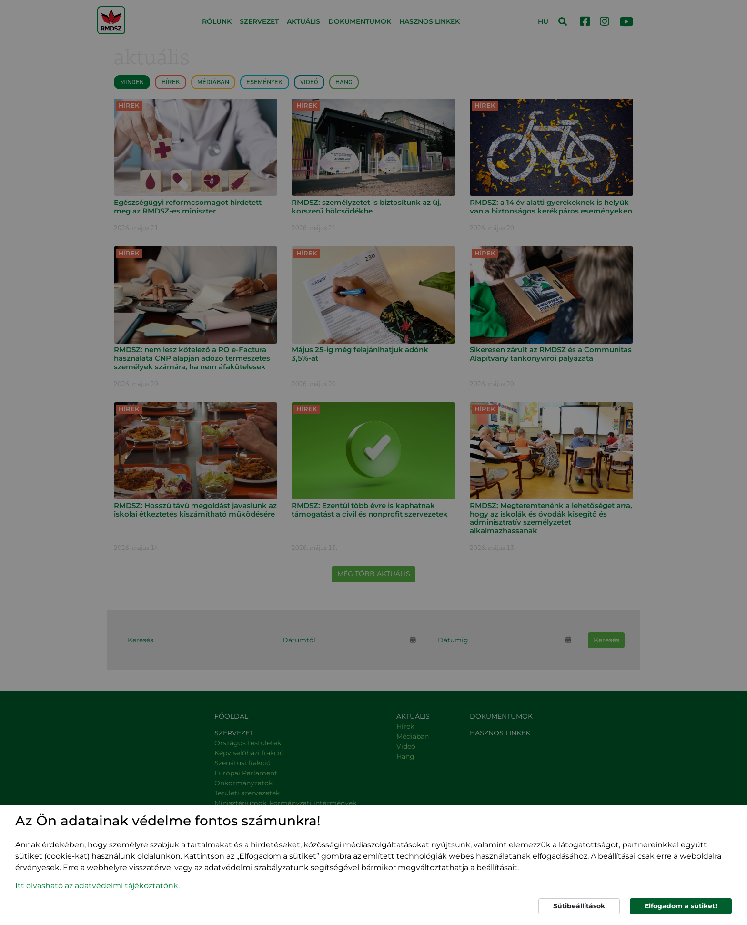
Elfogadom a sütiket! (681, 906)
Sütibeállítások (579, 906)
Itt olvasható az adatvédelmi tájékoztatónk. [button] (97, 885)
